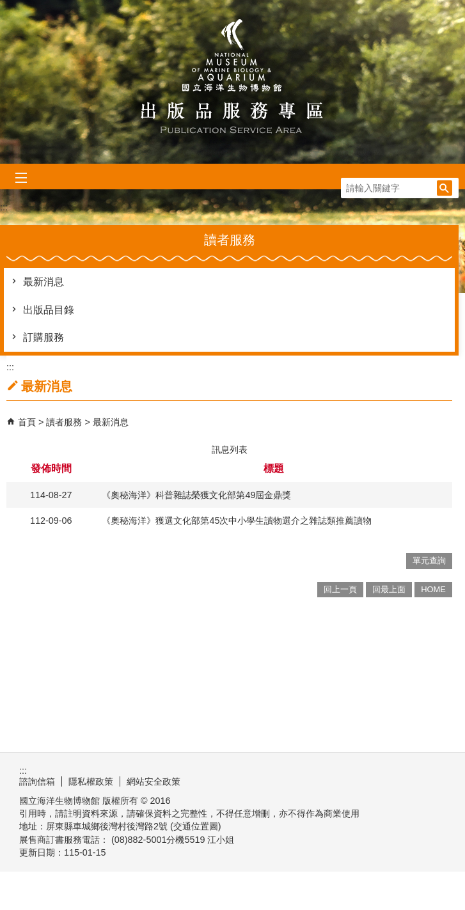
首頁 (27, 422)
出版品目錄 (48, 309)
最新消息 (43, 281)
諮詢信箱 (37, 781)
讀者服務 (65, 422)
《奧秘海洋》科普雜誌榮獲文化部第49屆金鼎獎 (196, 495)
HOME (433, 589)
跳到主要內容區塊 (6, 6)
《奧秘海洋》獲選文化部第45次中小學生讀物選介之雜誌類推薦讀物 (237, 520)
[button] (444, 188)
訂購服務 (43, 337)
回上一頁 (340, 589)
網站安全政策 (153, 781)
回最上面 (389, 589)
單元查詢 (429, 560)
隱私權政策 (90, 781)
